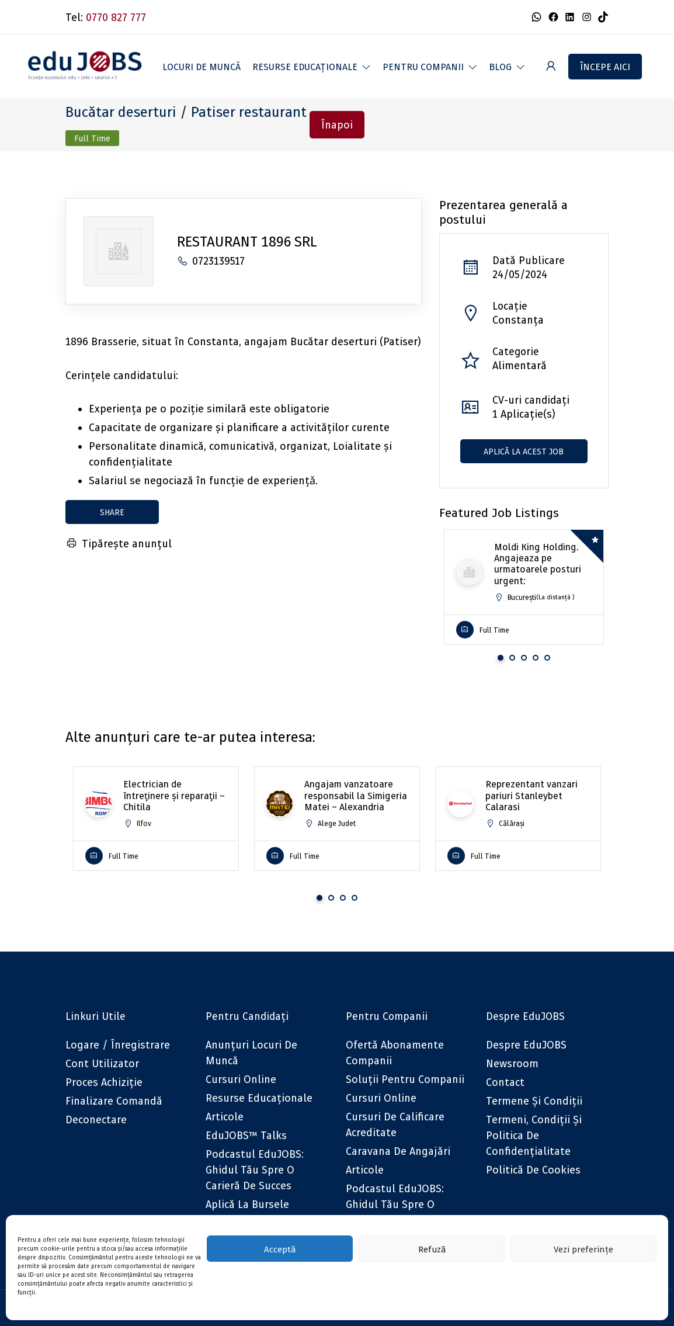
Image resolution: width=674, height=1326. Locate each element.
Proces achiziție (104, 1082)
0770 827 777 (116, 17)
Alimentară (519, 365)
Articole (225, 1116)
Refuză (432, 1249)
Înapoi (337, 125)
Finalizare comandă (113, 1101)
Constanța (518, 320)
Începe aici (605, 66)
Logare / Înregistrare (117, 1045)
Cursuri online (241, 1079)
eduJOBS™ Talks (246, 1135)
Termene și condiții (534, 1101)
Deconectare (96, 1119)
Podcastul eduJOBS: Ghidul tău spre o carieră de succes (255, 1170)
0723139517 (211, 261)
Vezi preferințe (583, 1249)
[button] (311, 66)
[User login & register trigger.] (551, 66)
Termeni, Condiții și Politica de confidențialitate (534, 1135)
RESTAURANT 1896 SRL (247, 241)
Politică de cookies (533, 1170)
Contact (505, 1082)
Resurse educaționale (259, 1098)
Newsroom (512, 1063)
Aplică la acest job (524, 451)
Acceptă (280, 1249)
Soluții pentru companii (405, 1079)
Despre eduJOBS (526, 1045)
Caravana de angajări (398, 1151)
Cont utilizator (102, 1063)
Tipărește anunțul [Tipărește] (118, 543)
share (112, 512)
